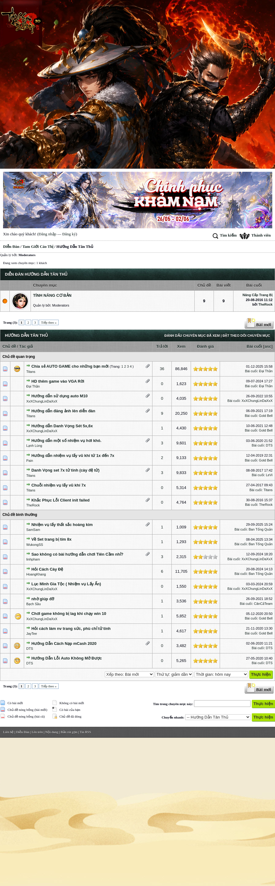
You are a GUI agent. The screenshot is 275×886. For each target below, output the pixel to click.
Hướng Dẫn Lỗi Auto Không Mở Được (66, 658)
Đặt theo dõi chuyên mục (246, 335)
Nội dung (51, 732)
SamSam (33, 529)
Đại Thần (266, 371)
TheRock (265, 304)
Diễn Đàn (11, 246)
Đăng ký (69, 234)
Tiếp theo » (49, 322)
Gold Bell (266, 415)
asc (268, 346)
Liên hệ (8, 732)
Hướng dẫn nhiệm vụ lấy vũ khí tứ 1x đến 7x (72, 455)
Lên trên (37, 732)
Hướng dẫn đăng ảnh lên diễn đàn (63, 411)
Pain (29, 460)
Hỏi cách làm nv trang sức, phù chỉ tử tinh (71, 628)
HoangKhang (36, 574)
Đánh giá (205, 346)
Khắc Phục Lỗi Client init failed (60, 500)
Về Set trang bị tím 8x (51, 539)
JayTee (31, 633)
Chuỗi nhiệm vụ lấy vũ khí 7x (58, 485)
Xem (181, 346)
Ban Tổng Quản (261, 529)
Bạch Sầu (33, 604)
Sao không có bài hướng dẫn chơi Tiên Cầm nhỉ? (77, 554)
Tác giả (26, 346)
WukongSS (34, 544)
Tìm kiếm (225, 235)
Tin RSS (85, 732)
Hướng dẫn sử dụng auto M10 (59, 396)
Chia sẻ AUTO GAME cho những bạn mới (70, 366)
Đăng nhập (47, 234)
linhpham (33, 559)
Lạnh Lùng (34, 445)
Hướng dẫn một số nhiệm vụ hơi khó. (66, 440)
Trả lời (162, 346)
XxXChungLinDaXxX (41, 401)
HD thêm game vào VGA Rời (57, 381)
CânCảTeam (263, 603)
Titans (30, 371)
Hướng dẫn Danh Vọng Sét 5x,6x (62, 426)
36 (162, 368)
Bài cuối (254, 346)
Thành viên (255, 235)
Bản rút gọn (69, 732)
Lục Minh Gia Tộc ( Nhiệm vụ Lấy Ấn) (66, 584)
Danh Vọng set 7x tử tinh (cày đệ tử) (65, 470)
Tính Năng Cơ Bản (52, 295)
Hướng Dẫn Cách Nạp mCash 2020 (64, 643)
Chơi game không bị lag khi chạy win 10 (68, 613)
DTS (269, 445)
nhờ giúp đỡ (42, 599)
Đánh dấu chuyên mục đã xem (192, 335)
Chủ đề (9, 346)
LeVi (269, 475)
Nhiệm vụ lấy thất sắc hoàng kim (62, 524)
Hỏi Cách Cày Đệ (47, 569)
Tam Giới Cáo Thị (38, 246)
